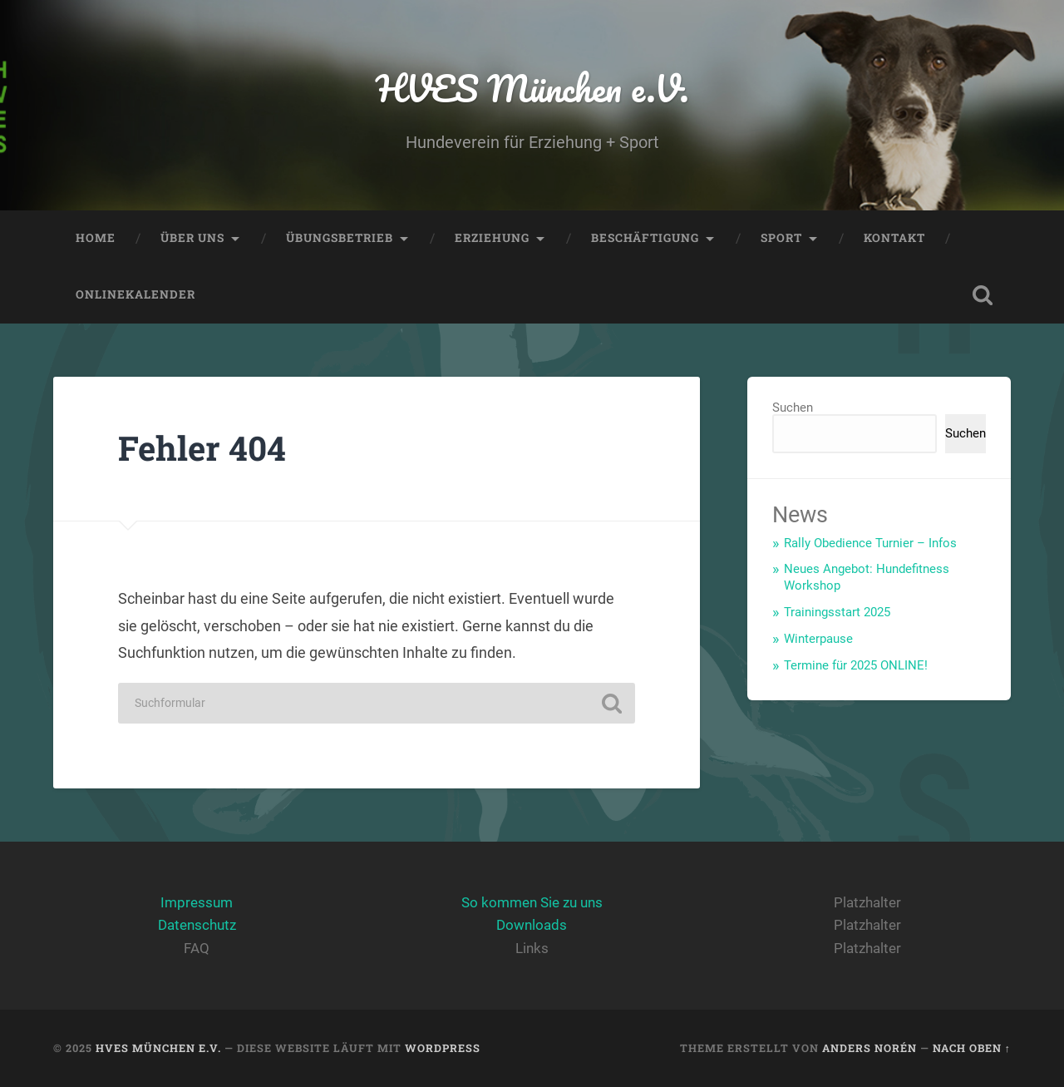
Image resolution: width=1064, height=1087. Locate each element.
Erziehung (492, 237)
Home (96, 237)
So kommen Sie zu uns (532, 902)
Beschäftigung (645, 237)
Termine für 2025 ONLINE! (856, 665)
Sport (781, 237)
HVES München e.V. (532, 87)
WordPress (442, 1048)
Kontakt (894, 237)
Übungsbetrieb (339, 237)
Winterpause (818, 638)
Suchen (792, 407)
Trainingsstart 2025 (837, 612)
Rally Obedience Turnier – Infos (870, 543)
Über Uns (192, 237)
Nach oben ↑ (972, 1048)
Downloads (531, 925)
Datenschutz (197, 925)
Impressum (196, 902)
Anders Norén (869, 1048)
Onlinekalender (135, 294)
